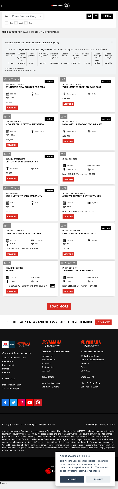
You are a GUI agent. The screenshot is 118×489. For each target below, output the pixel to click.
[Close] (112, 42)
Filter (107, 16)
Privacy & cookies (108, 426)
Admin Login (91, 426)
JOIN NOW (104, 324)
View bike (12, 108)
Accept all (72, 479)
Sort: (7, 16)
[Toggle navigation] (1, 5)
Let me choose (92, 471)
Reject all (98, 479)
